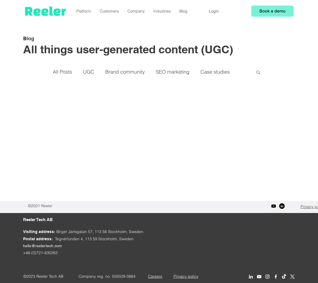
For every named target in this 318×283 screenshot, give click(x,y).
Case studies (215, 72)
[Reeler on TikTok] (284, 276)
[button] (258, 73)
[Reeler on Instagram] (267, 276)
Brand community (125, 72)
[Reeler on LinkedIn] (251, 276)
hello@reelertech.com (42, 246)
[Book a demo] (272, 11)
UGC (88, 72)
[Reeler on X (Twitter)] (292, 276)
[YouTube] (273, 206)
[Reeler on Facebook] (276, 276)
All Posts (62, 72)
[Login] (214, 11)
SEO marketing (172, 72)
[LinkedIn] (282, 206)
